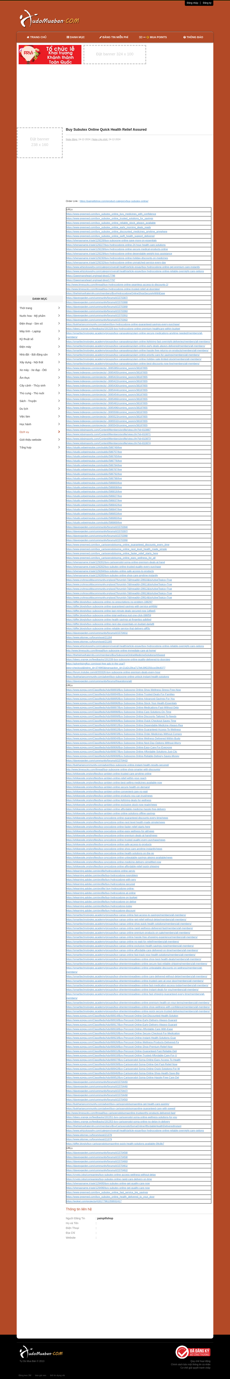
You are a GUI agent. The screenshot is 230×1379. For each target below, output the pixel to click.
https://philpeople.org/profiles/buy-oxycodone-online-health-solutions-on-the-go (110, 853)
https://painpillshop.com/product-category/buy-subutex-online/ (114, 201)
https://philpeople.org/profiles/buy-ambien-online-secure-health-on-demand (108, 787)
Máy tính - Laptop (40, 331)
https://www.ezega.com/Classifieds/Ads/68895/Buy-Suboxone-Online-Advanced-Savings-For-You (120, 698)
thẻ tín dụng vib (57, 1375)
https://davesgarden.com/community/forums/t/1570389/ (97, 306)
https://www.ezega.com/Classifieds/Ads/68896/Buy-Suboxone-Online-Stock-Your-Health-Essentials (121, 703)
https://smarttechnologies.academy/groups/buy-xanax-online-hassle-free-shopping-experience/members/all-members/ (132, 937)
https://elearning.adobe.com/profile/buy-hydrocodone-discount (100, 910)
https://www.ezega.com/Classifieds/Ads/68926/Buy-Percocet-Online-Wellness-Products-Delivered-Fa (122, 1042)
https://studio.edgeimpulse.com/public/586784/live (94, 465)
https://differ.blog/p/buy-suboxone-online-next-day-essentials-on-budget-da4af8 (110, 624)
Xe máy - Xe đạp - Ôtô (40, 370)
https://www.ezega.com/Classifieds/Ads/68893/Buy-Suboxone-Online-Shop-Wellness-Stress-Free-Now (123, 689)
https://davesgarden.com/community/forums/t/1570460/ (97, 1161)
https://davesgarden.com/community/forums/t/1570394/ (97, 526)
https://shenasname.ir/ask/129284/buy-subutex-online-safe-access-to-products (110, 571)
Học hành (40, 424)
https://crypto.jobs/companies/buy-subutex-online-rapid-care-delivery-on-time (109, 1179)
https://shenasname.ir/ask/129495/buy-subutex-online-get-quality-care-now (108, 1183)
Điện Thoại (72, 1228)
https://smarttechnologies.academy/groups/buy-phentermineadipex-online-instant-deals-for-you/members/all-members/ (132, 989)
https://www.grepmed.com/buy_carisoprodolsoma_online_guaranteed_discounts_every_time (117, 544)
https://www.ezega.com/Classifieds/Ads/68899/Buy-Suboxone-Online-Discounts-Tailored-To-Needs (121, 716)
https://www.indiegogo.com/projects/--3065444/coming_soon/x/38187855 (107, 390)
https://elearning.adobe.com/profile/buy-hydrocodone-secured (100, 884)
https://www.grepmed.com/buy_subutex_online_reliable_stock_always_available (111, 222)
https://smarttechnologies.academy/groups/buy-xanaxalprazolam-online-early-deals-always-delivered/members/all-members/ (135, 345)
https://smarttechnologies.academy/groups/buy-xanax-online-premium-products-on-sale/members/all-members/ (128, 932)
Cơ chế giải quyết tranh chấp (195, 1367)
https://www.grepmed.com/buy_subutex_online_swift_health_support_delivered (110, 235)
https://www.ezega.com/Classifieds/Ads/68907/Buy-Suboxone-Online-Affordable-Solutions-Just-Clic (121, 751)
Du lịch (40, 408)
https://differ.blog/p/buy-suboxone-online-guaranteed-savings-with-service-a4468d (111, 606)
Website (71, 1237)
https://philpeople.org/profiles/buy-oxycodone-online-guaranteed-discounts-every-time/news (117, 817)
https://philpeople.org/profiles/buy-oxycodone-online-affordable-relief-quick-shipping (112, 866)
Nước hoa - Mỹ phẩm (40, 315)
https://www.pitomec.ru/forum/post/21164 (89, 637)
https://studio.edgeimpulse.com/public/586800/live (94, 482)
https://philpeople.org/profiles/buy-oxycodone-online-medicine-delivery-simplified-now (113, 861)
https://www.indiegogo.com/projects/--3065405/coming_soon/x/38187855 (107, 372)
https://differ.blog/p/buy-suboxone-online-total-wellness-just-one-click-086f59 (108, 615)
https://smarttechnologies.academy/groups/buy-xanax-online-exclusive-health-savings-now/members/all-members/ (130, 945)
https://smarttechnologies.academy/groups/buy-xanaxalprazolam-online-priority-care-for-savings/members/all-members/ (133, 354)
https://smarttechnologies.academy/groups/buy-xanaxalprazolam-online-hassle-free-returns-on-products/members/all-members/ (137, 350)
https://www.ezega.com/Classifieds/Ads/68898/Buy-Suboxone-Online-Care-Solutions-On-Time (118, 711)
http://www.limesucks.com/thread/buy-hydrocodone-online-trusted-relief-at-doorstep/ (113, 289)
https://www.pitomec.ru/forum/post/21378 (89, 1134)
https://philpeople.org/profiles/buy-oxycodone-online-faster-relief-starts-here (108, 826)
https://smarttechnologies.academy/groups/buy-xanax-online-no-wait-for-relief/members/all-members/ (122, 941)
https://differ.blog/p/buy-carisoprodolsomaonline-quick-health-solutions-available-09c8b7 (115, 1143)
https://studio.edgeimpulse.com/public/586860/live (94, 518)
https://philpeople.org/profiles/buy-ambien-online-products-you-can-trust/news (109, 795)
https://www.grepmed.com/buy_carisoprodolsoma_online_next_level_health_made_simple (116, 549)
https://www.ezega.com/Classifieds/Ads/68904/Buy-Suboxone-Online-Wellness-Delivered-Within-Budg (123, 738)
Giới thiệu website (40, 439)
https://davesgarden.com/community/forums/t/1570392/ (97, 319)
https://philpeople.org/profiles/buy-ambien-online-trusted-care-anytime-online (108, 773)
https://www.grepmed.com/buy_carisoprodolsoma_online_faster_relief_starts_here (112, 553)
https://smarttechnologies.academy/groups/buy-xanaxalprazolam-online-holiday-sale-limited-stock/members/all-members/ (133, 359)
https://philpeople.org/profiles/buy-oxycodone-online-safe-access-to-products (109, 844)
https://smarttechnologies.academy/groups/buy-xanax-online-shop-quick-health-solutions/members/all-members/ (129, 923)
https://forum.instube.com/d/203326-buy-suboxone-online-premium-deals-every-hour (113, 672)
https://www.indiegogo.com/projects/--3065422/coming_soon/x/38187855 (107, 381)
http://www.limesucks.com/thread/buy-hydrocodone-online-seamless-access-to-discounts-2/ (117, 284)
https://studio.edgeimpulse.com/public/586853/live (94, 513)
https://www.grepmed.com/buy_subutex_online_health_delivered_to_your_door (110, 1196)
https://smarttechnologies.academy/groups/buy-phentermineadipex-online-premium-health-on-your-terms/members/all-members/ (138, 1002)
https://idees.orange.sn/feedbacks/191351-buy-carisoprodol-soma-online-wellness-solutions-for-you (121, 1117)
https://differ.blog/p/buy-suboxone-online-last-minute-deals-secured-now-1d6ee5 (111, 610)
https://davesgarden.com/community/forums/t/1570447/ (97, 1090)
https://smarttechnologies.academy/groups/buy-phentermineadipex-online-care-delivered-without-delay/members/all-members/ (136, 976)
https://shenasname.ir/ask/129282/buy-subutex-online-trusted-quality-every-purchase (113, 566)
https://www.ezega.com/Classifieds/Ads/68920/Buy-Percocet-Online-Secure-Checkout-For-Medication (123, 1033)
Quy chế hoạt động (200, 1361)
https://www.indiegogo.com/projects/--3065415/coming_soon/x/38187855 (107, 376)
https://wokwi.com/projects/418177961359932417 (94, 1201)
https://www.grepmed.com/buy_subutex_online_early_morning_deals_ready (108, 227)
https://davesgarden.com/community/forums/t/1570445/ (97, 1081)
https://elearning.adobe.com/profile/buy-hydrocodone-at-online (101, 892)
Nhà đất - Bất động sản (40, 354)
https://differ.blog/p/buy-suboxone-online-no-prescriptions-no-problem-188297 (109, 601)
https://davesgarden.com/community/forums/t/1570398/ (97, 535)
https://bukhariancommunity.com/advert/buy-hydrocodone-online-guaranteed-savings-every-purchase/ (123, 324)
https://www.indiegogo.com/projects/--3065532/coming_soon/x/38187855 (107, 421)
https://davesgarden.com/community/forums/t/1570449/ (97, 1095)
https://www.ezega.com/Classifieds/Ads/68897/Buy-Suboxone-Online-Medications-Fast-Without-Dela (122, 707)
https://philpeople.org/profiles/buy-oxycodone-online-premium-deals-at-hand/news (111, 835)
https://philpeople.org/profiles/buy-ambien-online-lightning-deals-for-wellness (108, 800)
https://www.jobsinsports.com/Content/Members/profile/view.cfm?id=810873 (108, 438)
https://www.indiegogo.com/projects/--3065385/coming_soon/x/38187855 (107, 368)
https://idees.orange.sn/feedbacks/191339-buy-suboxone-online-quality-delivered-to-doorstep (118, 659)
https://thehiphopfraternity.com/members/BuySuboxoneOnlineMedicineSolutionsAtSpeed (115, 654)
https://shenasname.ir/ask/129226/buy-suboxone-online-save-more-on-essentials (111, 240)
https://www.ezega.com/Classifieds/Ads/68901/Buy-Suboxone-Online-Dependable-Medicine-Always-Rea (124, 725)
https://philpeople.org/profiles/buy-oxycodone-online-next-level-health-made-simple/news (115, 822)
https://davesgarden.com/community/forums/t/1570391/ (97, 315)
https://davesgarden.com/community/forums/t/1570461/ (97, 1165)
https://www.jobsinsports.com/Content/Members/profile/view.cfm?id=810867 (108, 429)
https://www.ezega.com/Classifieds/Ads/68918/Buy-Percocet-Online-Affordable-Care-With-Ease (119, 1029)
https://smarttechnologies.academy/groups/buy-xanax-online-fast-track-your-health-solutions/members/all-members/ (130, 954)
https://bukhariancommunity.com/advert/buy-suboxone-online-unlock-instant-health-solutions (117, 676)
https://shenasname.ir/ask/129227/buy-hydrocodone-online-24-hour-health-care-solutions (116, 244)
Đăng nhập (192, 3)
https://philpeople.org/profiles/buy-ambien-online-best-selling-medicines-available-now (114, 782)
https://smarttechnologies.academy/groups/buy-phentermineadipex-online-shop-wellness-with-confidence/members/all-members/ (138, 1006)
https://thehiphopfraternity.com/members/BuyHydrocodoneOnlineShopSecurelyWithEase (115, 293)
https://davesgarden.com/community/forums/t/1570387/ (97, 297)
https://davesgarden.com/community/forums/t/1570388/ (97, 302)
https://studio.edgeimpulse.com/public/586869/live (94, 522)
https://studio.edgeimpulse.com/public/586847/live (94, 509)
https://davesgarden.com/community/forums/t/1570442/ (97, 760)
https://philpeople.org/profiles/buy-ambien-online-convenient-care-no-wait (107, 791)
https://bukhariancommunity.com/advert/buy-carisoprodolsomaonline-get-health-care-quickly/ (117, 1104)
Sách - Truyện (40, 401)
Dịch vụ (40, 432)
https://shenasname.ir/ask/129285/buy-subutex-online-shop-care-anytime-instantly (112, 575)
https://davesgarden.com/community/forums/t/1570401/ (97, 632)
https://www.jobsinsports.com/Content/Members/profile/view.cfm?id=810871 (108, 434)
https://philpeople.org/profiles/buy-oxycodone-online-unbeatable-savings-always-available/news (119, 857)
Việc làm (40, 416)
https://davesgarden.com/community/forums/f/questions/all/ (99, 681)
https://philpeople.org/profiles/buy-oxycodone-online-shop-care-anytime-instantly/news (114, 848)
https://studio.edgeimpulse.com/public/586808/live (94, 487)
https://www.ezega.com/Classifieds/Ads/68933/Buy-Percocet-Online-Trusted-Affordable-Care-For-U (121, 1055)
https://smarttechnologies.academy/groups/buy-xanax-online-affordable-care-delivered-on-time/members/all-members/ (132, 950)
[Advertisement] (156, 18)
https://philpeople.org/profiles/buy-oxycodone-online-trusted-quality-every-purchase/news (115, 839)
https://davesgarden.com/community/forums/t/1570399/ (97, 540)
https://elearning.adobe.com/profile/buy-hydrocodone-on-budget (101, 897)
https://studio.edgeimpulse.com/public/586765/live (94, 456)
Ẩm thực (40, 377)
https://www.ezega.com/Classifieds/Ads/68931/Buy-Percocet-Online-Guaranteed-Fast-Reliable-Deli (121, 1051)
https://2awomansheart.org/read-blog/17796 (90, 275)
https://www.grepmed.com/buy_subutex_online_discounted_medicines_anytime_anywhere (116, 231)
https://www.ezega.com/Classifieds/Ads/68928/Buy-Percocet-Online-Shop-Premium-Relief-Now (119, 1046)
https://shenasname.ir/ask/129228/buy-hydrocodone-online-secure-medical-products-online (117, 249)
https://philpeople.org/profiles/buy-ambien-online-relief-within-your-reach (106, 778)
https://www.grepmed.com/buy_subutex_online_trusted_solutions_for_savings (109, 218)
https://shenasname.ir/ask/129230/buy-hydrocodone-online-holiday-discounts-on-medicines (117, 258)
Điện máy (40, 346)
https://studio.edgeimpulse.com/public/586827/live (94, 496)
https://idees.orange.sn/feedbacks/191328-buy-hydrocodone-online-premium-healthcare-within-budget (123, 328)
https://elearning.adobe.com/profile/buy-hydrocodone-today (99, 906)
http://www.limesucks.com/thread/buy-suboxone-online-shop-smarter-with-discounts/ (113, 769)
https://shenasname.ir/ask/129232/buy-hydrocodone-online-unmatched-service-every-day (116, 262)
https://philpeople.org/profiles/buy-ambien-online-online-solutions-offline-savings (110, 813)
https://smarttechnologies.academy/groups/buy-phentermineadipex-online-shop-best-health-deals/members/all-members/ (133, 959)
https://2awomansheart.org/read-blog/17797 (90, 280)
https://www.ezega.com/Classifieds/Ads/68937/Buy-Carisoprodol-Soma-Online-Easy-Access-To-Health (123, 1059)
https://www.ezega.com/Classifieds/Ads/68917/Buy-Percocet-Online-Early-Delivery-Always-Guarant (121, 1024)
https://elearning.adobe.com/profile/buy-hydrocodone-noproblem (102, 875)
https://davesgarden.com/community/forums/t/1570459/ (97, 1157)
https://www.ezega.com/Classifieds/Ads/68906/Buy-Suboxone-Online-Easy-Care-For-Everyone (119, 747)
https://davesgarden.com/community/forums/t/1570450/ (97, 1099)
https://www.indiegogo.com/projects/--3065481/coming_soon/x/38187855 (107, 403)
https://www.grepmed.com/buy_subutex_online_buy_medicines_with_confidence (111, 213)
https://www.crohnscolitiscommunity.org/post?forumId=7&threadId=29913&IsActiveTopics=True (119, 593)
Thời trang (40, 308)
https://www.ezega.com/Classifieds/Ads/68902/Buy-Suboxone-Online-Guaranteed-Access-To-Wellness (123, 729)
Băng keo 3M (25, 1375)
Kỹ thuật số (40, 339)
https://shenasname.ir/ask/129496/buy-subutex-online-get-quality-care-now (108, 1187)
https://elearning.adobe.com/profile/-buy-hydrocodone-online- (100, 888)
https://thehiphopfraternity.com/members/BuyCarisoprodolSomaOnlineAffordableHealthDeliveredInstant (124, 1126)
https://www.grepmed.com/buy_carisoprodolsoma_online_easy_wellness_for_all (111, 557)
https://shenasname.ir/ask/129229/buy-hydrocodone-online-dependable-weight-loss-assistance (119, 253)
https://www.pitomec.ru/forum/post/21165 (89, 641)
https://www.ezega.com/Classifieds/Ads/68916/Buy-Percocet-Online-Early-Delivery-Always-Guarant (121, 1020)
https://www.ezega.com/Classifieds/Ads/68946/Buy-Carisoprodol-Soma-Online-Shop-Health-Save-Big (123, 1073)
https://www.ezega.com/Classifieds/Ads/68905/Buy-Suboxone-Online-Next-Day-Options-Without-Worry (123, 742)
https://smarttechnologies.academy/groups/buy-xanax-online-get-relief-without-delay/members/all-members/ (126, 919)
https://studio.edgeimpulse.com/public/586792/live (94, 473)
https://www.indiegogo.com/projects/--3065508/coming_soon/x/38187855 (107, 412)
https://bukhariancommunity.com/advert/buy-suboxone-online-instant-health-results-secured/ (117, 764)
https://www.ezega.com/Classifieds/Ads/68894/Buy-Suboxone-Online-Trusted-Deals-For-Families (120, 694)
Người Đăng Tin (75, 1218)
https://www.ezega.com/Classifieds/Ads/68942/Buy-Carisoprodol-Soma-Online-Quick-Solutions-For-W (123, 1068)
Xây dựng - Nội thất (40, 362)
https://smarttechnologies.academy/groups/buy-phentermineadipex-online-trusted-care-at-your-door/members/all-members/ (135, 980)
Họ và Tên (72, 1223)
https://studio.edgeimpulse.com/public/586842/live (94, 504)
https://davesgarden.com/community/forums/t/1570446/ (97, 1086)
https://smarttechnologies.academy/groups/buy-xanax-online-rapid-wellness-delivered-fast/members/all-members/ (129, 928)
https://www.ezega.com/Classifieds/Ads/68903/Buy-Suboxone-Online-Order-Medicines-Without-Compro (124, 733)
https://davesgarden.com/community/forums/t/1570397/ (97, 531)
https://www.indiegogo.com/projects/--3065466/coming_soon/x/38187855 (107, 399)
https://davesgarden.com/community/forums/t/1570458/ (97, 1152)
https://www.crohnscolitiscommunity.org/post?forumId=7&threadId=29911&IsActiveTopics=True (119, 584)
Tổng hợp (40, 447)
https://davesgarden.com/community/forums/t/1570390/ (97, 311)
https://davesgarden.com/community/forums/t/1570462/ (97, 1170)
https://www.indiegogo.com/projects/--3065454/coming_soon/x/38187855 (107, 394)
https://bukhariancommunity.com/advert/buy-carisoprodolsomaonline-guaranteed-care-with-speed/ (121, 1108)
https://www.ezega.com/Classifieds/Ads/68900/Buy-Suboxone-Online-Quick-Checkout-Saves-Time (121, 720)
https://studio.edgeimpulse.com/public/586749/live (94, 447)
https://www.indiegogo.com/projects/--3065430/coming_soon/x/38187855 (107, 385)
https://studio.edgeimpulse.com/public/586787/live (94, 469)
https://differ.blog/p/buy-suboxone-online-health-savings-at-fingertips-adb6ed (108, 619)
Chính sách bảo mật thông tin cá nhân (190, 1364)
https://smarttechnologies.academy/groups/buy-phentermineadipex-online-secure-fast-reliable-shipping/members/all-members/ (136, 963)
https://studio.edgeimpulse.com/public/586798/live (94, 478)
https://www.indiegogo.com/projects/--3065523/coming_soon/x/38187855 (107, 416)
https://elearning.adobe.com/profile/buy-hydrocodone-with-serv (101, 879)
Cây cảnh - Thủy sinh (40, 385)
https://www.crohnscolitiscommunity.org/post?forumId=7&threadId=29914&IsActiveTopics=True (119, 597)
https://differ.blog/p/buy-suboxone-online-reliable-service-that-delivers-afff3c (108, 628)
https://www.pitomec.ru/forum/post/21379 (89, 1139)
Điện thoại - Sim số (40, 323)
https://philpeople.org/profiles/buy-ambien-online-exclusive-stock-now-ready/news (111, 804)
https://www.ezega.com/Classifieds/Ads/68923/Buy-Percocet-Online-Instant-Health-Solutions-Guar (121, 1037)
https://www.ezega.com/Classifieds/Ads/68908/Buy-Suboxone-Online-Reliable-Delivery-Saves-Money (122, 756)
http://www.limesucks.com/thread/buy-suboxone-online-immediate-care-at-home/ (111, 650)
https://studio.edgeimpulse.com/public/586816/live (94, 491)
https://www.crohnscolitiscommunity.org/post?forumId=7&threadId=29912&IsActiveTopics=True (119, 588)
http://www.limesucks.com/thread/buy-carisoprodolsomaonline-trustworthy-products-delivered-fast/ (121, 1112)
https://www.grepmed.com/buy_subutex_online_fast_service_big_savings (107, 1192)
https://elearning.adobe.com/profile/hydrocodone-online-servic (100, 870)
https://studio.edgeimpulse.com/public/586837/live (94, 500)
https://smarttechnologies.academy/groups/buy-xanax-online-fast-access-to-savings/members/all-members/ (126, 915)
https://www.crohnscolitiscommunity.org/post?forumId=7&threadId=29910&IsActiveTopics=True (119, 579)
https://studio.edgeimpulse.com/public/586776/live (94, 460)
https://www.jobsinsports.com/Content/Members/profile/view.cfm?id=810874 (108, 443)
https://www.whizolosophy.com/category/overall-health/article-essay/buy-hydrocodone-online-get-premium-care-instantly (133, 266)
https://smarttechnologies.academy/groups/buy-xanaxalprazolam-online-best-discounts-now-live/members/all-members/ (133, 363)
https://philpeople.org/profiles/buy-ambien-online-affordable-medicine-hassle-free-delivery (116, 809)
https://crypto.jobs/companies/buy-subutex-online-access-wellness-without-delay (111, 1174)
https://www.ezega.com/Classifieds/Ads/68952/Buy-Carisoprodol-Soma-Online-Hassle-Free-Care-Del (122, 1077)
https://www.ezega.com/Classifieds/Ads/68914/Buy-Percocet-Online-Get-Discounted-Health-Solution (122, 1015)
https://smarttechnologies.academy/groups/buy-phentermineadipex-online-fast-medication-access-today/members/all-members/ (137, 985)
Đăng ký (207, 3)
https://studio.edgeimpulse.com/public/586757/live (94, 451)
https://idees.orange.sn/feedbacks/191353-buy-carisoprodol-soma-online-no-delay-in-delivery (118, 1121)
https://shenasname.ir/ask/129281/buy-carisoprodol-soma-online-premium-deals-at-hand (115, 562)
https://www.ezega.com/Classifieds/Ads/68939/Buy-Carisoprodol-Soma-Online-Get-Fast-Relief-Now (121, 1064)
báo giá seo (40, 1375)
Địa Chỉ (70, 1232)
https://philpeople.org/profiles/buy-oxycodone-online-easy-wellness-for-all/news (110, 831)
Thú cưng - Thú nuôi (40, 393)
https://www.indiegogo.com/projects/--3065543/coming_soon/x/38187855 (107, 425)
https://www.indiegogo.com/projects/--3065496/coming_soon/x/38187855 (107, 407)
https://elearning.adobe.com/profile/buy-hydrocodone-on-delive (101, 901)
